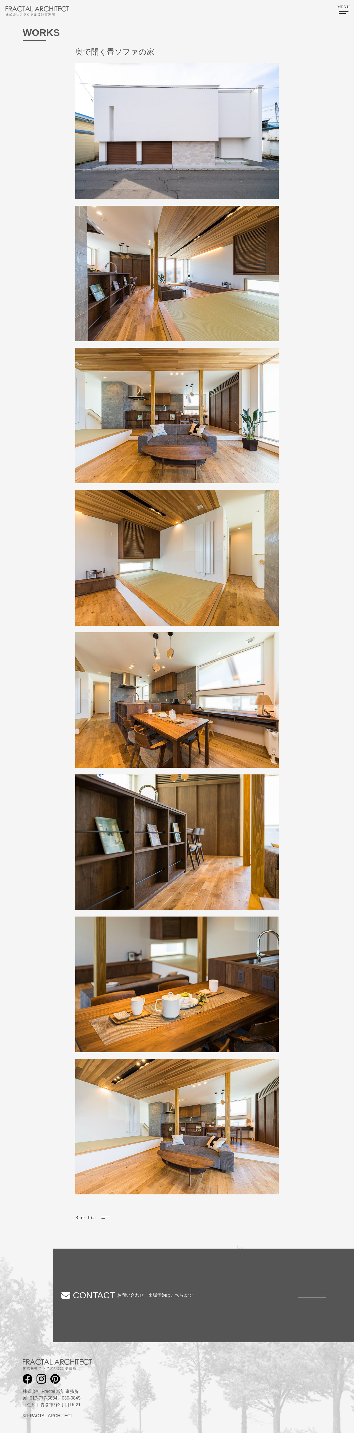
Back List (85, 1217)
